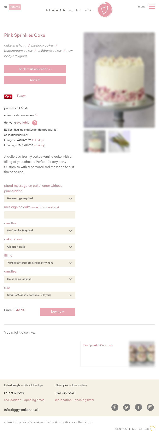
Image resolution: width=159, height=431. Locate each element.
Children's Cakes (49, 51)
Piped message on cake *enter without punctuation (33, 188)
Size (7, 288)
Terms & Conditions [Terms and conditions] (60, 422)
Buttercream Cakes (18, 51)
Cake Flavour (13, 239)
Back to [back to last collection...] (35, 80)
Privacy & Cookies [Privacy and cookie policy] (31, 422)
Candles (10, 223)
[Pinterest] (114, 409)
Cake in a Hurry (15, 45)
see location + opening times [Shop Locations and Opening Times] (24, 400)
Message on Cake (31, 207)
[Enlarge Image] (119, 80)
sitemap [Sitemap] (10, 422)
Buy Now (57, 311)
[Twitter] (126, 409)
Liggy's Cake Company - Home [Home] (79, 10)
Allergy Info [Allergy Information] (84, 422)
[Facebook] (138, 409)
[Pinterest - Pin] (8, 98)
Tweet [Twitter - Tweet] (21, 96)
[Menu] (147, 7)
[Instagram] (150, 409)
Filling (8, 255)
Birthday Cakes (42, 45)
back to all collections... (35, 69)
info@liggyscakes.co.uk (21, 410)
